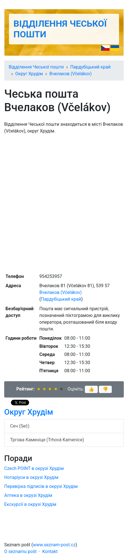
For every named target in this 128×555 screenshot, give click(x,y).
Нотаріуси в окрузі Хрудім (31, 477)
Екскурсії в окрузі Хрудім (30, 504)
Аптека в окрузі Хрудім (28, 495)
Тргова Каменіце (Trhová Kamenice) (47, 439)
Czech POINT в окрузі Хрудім (34, 468)
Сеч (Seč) (19, 426)
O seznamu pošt (20, 551)
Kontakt (50, 551)
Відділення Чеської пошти (36, 67)
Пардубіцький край (90, 67)
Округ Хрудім (29, 73)
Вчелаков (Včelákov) (70, 73)
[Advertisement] (64, 203)
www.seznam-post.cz (54, 544)
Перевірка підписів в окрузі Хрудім (41, 486)
